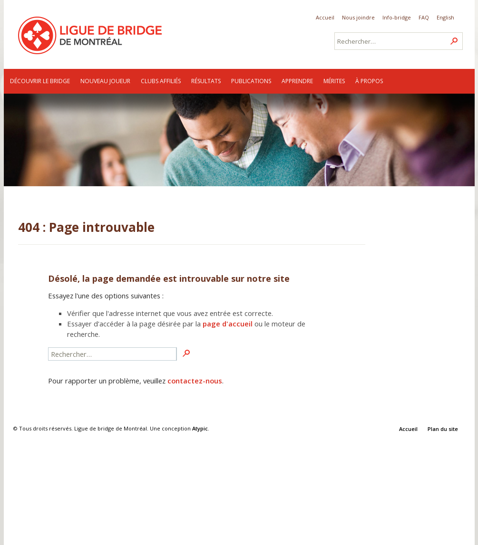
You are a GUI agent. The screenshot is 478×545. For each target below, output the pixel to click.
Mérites (334, 81)
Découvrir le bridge (40, 81)
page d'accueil (228, 323)
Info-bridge (396, 17)
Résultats (206, 81)
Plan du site (443, 428)
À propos (369, 81)
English (445, 17)
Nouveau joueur (105, 81)
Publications (251, 81)
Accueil (325, 17)
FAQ (424, 17)
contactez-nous (194, 380)
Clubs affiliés (161, 81)
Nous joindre (358, 17)
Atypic (200, 428)
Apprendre (297, 81)
